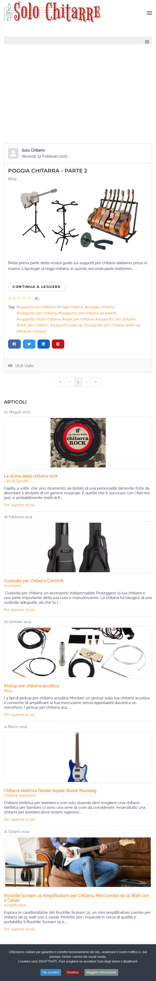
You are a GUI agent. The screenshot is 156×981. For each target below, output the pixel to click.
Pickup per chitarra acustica (31, 685)
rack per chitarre (33, 325)
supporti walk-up (68, 325)
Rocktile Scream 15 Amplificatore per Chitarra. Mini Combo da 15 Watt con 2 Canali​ (76, 898)
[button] (149, 13)
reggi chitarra (71, 307)
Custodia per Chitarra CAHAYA (34, 580)
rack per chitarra (79, 319)
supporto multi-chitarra (39, 319)
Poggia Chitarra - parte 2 (47, 171)
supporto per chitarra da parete (89, 313)
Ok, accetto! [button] (50, 974)
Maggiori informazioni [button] (101, 974)
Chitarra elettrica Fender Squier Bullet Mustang (50, 790)
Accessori (12, 585)
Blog (12, 179)
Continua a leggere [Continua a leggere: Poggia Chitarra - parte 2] (37, 287)
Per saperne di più (19, 505)
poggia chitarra (100, 307)
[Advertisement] (78, 83)
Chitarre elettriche (20, 795)
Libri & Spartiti (16, 481)
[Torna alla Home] (57, 13)
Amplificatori (15, 905)
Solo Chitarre (33, 150)
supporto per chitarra (38, 313)
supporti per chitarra (37, 307)
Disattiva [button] (73, 974)
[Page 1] (78, 382)
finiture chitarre (32, 331)
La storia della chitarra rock (31, 476)
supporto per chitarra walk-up (113, 325)
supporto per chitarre (117, 319)
